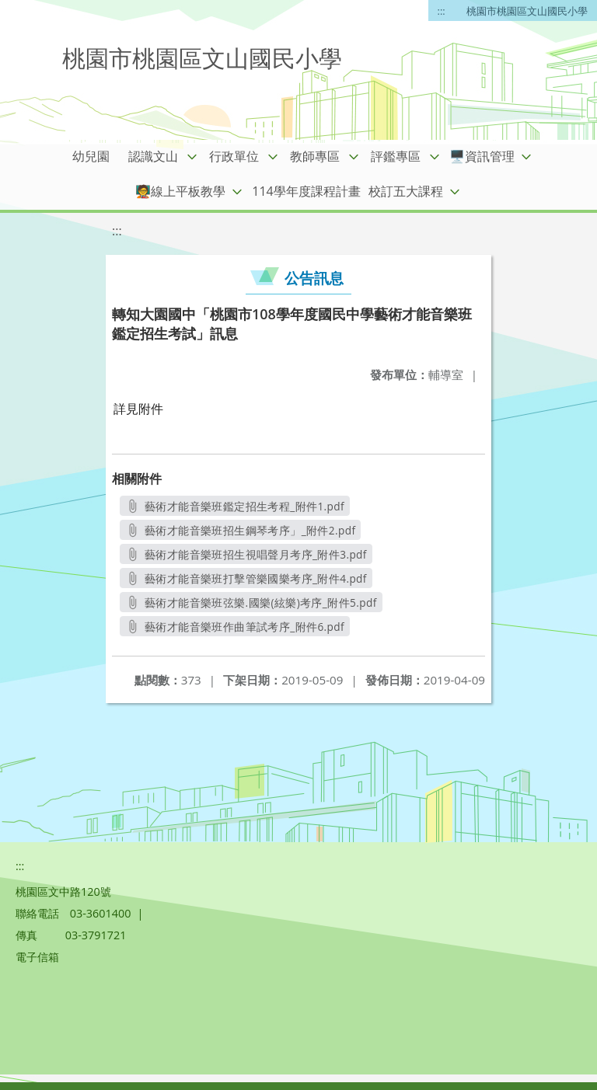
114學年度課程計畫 (306, 191)
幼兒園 (91, 156)
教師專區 (315, 156)
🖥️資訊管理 (482, 156)
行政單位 (234, 156)
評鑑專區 (396, 156)
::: (441, 11)
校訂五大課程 (405, 191)
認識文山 (153, 156)
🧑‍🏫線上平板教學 (180, 191)
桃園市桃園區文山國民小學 (527, 11)
